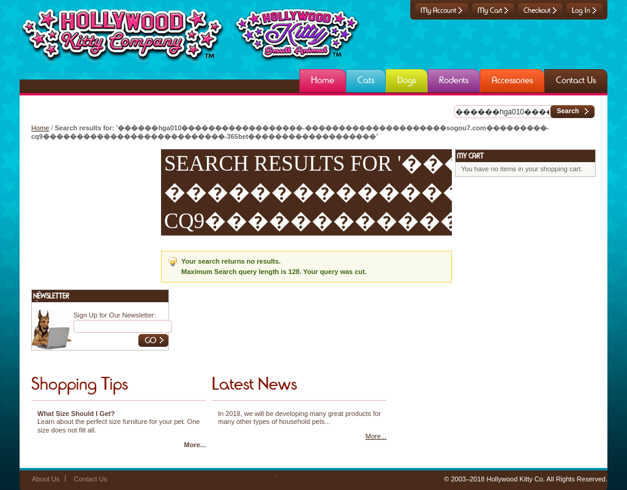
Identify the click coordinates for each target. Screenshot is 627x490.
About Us (45, 479)
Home (40, 128)
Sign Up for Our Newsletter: (114, 315)
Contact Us (90, 479)
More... (195, 444)
